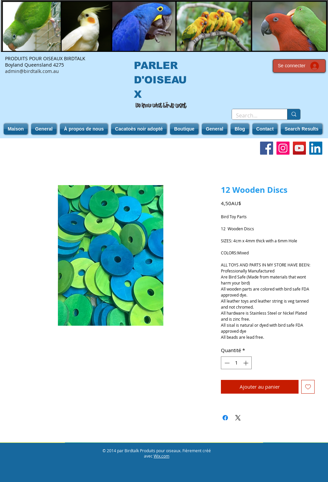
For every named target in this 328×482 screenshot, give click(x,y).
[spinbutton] (236, 363)
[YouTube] (299, 148)
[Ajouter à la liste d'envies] (308, 387)
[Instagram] (283, 148)
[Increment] (246, 363)
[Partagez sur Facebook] (225, 418)
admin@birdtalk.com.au (32, 71)
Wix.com (161, 456)
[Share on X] (238, 418)
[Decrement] (226, 363)
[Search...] (254, 115)
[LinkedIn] (315, 148)
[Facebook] (266, 148)
